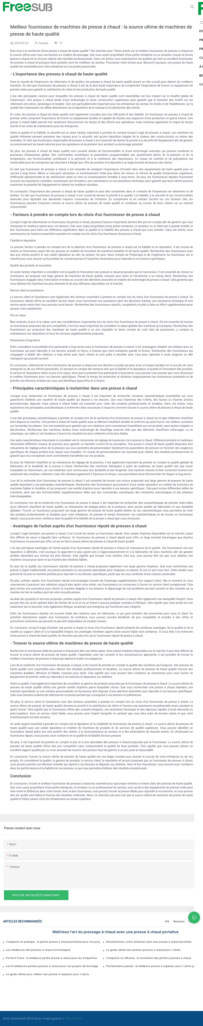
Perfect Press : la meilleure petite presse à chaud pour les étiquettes (51, 958)
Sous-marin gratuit (48, 1018)
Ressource (179, 921)
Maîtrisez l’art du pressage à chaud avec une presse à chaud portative (116, 932)
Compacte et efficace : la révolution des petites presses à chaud (148, 958)
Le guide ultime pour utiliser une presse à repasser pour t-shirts (47, 974)
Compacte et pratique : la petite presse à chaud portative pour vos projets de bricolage (53, 941)
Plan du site (73, 1018)
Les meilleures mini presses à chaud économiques (38, 950)
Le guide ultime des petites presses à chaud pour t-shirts (143, 950)
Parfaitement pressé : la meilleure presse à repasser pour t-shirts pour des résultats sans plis (153, 966)
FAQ (167, 921)
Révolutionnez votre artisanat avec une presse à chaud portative (149, 941)
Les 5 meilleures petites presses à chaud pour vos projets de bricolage (52, 966)
